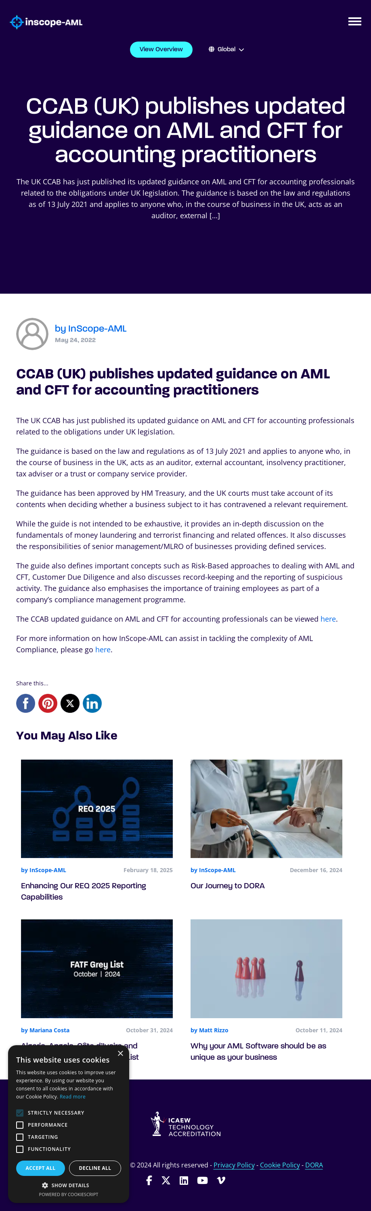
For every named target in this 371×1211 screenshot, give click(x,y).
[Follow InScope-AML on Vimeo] (221, 1180)
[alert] (68, 1124)
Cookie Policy (280, 1165)
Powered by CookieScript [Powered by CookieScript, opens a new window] (69, 1194)
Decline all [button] (95, 1168)
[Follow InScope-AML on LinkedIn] (183, 1180)
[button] (68, 1185)
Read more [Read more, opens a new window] (73, 1096)
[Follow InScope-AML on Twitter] (166, 1180)
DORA (314, 1165)
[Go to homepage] (41, 22)
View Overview (161, 49)
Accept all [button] (41, 1168)
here (328, 619)
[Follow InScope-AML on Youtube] (202, 1180)
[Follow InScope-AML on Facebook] (149, 1180)
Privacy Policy (234, 1165)
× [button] (120, 1054)
